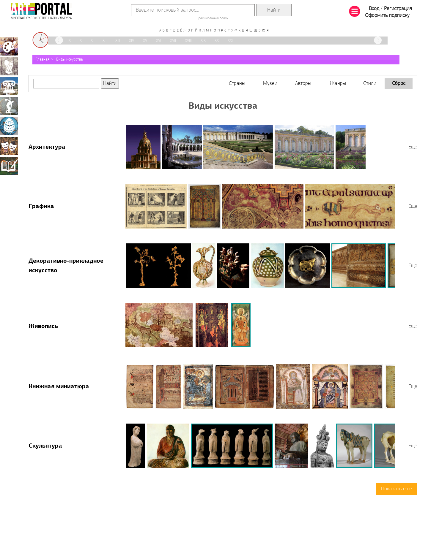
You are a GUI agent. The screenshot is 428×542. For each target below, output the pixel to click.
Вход (374, 9)
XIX (203, 41)
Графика (41, 207)
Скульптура (45, 446)
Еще (412, 147)
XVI (158, 41)
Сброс (398, 83)
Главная (42, 59)
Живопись (43, 326)
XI (92, 41)
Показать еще (396, 489)
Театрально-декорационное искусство (9, 146)
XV (145, 41)
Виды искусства (69, 59)
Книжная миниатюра (59, 387)
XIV (131, 41)
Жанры (338, 83)
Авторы (303, 83)
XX (217, 41)
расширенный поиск (213, 18)
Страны (237, 83)
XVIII (188, 41)
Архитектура (47, 147)
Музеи (270, 83)
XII (104, 41)
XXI (230, 41)
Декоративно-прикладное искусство (9, 126)
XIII (117, 41)
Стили (369, 83)
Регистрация (398, 9)
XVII (173, 41)
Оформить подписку (387, 15)
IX (69, 41)
